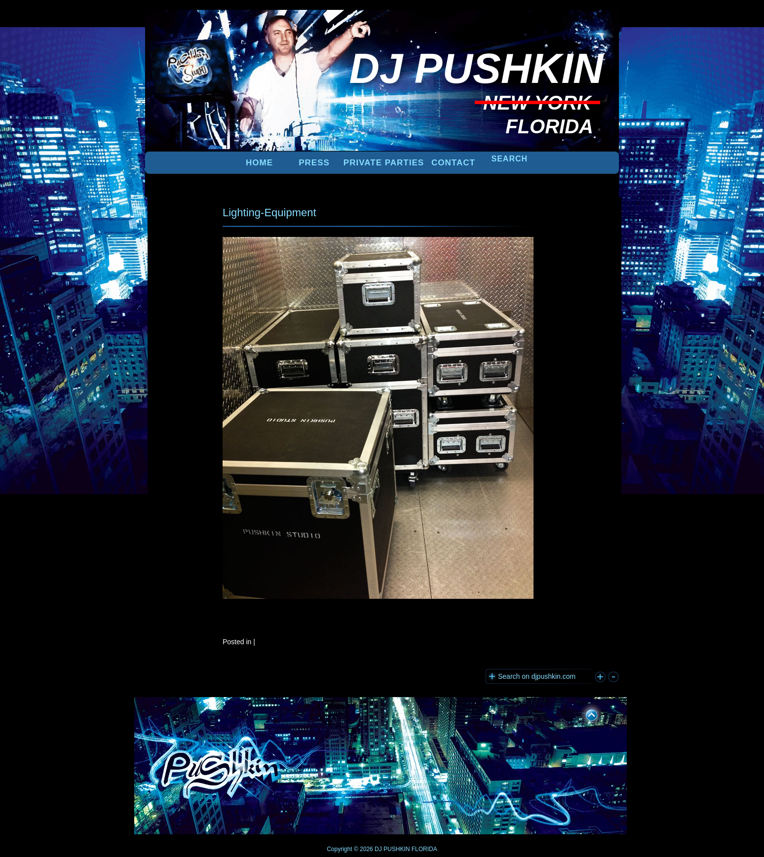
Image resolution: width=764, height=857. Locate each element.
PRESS (314, 162)
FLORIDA (424, 849)
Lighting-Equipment (269, 212)
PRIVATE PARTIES (384, 162)
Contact (453, 162)
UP (585, 713)
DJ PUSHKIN (391, 849)
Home (259, 162)
